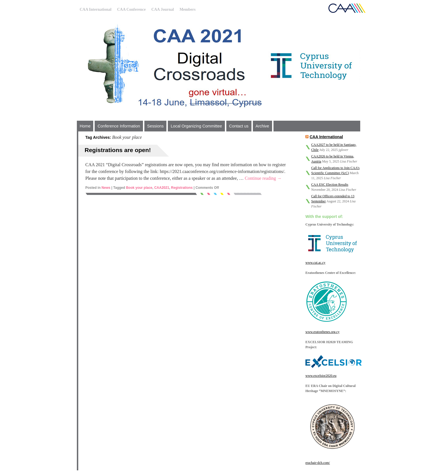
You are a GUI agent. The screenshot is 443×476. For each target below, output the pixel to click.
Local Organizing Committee (196, 126)
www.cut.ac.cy (315, 263)
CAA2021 (161, 188)
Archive (262, 126)
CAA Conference (131, 9)
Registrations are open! (118, 150)
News (105, 188)
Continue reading (263, 178)
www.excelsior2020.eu (320, 376)
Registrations (182, 188)
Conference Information (118, 126)
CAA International (95, 9)
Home (85, 126)
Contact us (239, 126)
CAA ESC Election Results (329, 185)
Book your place (139, 188)
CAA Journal (162, 9)
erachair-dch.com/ (317, 463)
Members (187, 9)
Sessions (155, 126)
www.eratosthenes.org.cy (322, 332)
